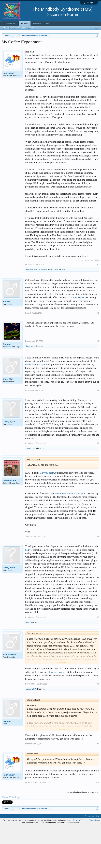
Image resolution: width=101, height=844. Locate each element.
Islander (7, 739)
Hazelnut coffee (76, 315)
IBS (84, 239)
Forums (24, 24)
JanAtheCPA (31, 466)
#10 (97, 800)
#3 (98, 359)
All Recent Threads (26, 28)
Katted (6, 319)
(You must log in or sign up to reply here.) (82, 810)
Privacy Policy (94, 838)
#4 (98, 408)
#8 (98, 702)
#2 (98, 330)
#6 (98, 554)
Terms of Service (80, 838)
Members (37, 23)
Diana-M (29, 287)
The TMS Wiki (10, 23)
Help (48, 23)
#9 (98, 761)
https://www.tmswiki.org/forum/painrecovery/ (32, 51)
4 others (54, 287)
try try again (9, 439)
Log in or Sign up (89, 3)
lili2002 (37, 287)
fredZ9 (29, 640)
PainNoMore (9, 672)
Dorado (44, 287)
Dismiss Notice (96, 43)
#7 (98, 635)
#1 (98, 282)
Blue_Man (8, 396)
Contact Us (89, 834)
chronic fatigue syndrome (38, 382)
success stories (58, 689)
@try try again (47, 490)
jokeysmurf (9, 90)
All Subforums (9, 28)
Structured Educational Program (70, 511)
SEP (46, 511)
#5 (98, 461)
